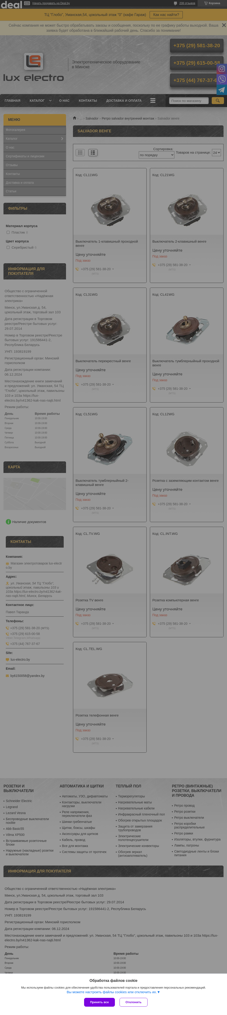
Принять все (99, 1002)
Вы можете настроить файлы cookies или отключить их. (112, 992)
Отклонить (134, 1002)
